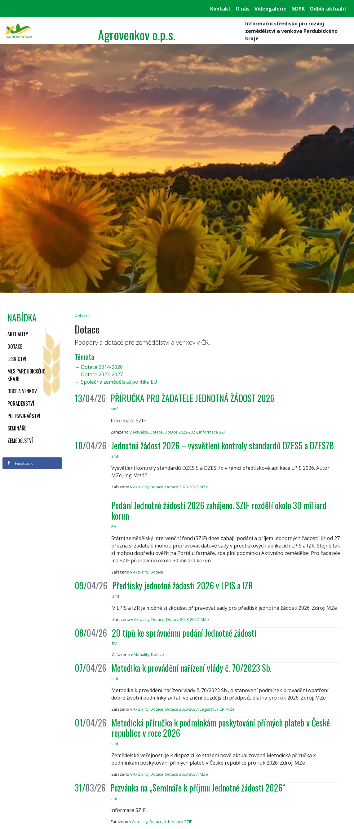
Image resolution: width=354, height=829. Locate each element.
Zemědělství (20, 440)
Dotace (14, 346)
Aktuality (17, 334)
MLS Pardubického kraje (26, 375)
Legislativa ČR (212, 709)
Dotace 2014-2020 (102, 367)
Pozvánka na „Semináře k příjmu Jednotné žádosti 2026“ (197, 787)
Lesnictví (16, 359)
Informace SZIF (213, 432)
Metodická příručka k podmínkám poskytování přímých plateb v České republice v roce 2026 (220, 728)
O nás (243, 8)
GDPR (298, 8)
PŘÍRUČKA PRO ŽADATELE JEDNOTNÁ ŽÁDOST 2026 (192, 398)
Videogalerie (270, 8)
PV (113, 526)
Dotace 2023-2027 (102, 374)
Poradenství (20, 403)
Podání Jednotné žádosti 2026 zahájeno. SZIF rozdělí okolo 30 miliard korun (219, 510)
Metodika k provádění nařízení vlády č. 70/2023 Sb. (191, 667)
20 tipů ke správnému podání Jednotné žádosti (184, 632)
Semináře (16, 428)
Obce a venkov (22, 391)
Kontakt (220, 8)
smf (114, 409)
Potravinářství (23, 416)
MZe (204, 487)
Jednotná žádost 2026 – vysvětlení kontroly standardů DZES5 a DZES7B (222, 445)
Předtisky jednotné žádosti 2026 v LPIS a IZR (182, 585)
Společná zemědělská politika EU (119, 381)
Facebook (20, 463)
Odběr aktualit (328, 8)
